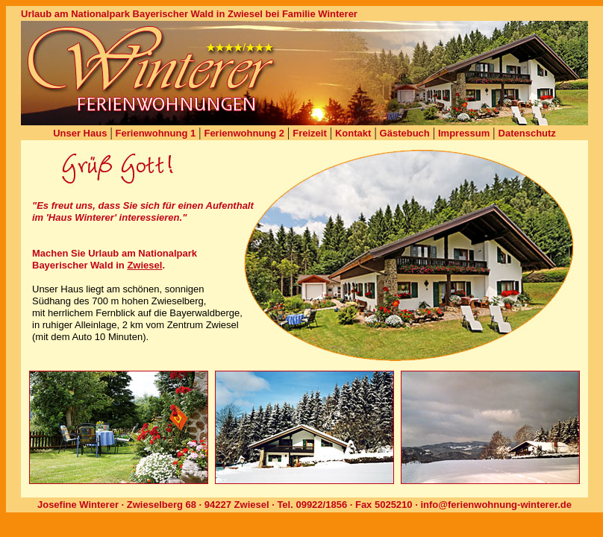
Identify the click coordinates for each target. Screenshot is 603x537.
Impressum (464, 133)
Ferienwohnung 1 (156, 133)
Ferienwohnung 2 (244, 133)
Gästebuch (405, 133)
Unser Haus (80, 133)
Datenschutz (527, 133)
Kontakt (353, 133)
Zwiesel (144, 265)
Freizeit (310, 133)
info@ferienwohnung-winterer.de (496, 504)
